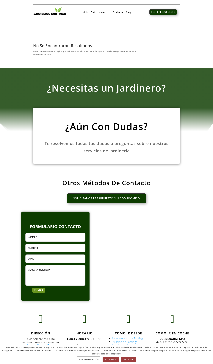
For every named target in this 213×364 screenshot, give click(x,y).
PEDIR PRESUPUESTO (163, 11)
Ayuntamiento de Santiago (128, 324)
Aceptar (128, 359)
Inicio (85, 12)
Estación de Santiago (124, 328)
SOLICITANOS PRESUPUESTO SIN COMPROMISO (106, 184)
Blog (128, 12)
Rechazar (110, 359)
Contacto (117, 12)
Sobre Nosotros (100, 12)
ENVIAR (38, 275)
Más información (89, 359)
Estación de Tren (122, 331)
